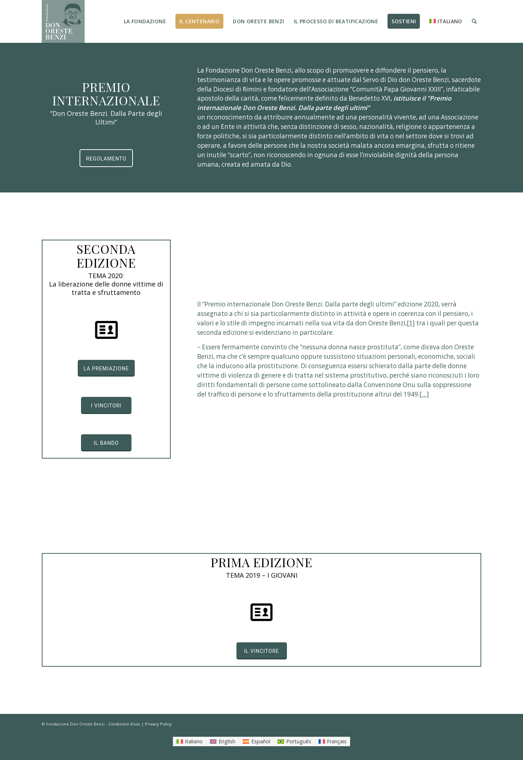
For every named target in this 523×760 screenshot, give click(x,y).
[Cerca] (474, 21)
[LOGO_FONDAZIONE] (63, 21)
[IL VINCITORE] (261, 650)
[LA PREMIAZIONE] (106, 368)
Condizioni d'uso (124, 724)
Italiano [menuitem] (194, 741)
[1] (411, 323)
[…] (424, 394)
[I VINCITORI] (106, 405)
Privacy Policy (158, 724)
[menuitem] (145, 21)
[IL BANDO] (106, 442)
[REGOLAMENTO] (106, 158)
